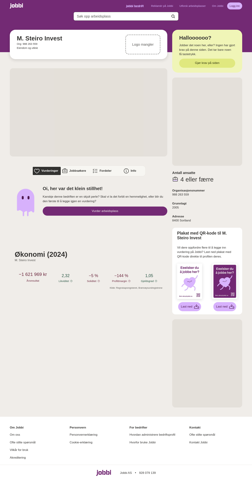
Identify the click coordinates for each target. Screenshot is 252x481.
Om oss (15, 434)
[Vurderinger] (47, 171)
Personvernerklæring (83, 434)
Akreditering (18, 457)
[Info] (130, 171)
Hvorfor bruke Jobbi (143, 442)
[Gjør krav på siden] (207, 63)
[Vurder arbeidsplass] (105, 211)
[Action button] (173, 16)
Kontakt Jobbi (198, 442)
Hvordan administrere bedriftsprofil (152, 434)
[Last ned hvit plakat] (189, 306)
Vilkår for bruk (19, 450)
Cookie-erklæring (81, 442)
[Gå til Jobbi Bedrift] (134, 6)
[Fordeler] (102, 171)
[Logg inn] (234, 5)
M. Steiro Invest (25, 260)
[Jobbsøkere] (75, 171)
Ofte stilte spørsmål (23, 442)
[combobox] (126, 16)
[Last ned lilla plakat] (224, 306)
